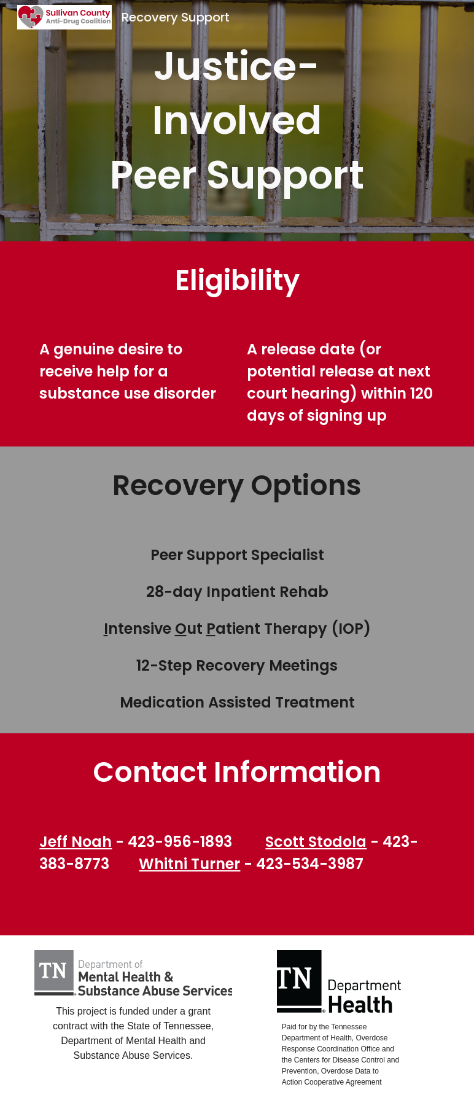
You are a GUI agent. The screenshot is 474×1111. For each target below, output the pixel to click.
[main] (237, 120)
